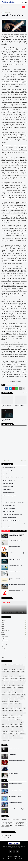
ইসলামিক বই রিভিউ (14, 678)
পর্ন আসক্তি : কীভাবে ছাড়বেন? (5, 420)
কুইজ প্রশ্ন (22, 683)
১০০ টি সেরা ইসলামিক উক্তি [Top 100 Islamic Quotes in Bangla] (17, 535)
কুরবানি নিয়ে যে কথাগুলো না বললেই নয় (17, 584)
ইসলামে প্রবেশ (22, 680)
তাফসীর (23, 694)
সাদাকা (22, 731)
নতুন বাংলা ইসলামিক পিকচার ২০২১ (16, 565)
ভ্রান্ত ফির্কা (14, 653)
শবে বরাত (7, 726)
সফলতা (20, 729)
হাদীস (10, 738)
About (9, 858)
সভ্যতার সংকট (4, 731)
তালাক (3, 696)
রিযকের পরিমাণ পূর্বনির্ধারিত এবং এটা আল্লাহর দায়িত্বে (13, 477)
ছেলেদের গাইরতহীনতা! (19, 405)
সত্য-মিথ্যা (9, 729)
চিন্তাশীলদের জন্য (14, 639)
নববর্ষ (23, 699)
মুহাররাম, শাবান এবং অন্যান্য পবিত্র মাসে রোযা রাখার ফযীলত (14, 524)
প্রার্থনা (11, 708)
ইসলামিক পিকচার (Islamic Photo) (16, 553)
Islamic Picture (19, 664)
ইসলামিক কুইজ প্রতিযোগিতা (14, 546)
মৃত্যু (3, 724)
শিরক (21, 726)
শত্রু (3, 726)
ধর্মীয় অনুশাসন (4, 699)
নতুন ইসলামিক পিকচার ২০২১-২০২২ (16, 572)
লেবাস (21, 724)
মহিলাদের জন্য (14, 655)
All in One (15, 858)
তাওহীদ (8, 694)
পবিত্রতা (11, 703)
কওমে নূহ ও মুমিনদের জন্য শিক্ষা (9, 480)
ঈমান (6, 683)
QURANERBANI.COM (6, 835)
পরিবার (15, 703)
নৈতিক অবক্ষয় (8, 12)
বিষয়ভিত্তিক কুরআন (15, 713)
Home (2, 12)
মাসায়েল (8, 717)
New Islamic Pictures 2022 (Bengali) (14, 612)
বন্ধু (24, 708)
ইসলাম (15, 676)
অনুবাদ (14, 622)
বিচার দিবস (11, 710)
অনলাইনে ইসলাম (15, 669)
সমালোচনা (17, 731)
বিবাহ (3, 713)
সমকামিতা (11, 731)
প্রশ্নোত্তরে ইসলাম (14, 651)
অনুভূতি (14, 624)
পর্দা (9, 706)
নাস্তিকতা (14, 647)
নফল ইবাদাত (18, 699)
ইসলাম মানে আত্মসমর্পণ (7, 471)
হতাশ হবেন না (4, 738)
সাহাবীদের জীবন (22, 733)
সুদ (2, 735)
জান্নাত (16, 690)
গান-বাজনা (9, 687)
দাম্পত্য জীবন (14, 696)
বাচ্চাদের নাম (4, 710)
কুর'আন (3, 685)
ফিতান (20, 708)
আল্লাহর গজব (4, 673)
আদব (14, 628)
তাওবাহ (3, 694)
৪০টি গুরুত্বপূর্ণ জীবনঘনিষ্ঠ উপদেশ (15, 802)
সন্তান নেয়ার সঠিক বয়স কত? (8, 527)
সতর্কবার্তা (4, 729)
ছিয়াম (11, 690)
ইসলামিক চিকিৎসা (5, 678)
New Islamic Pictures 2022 (9, 499)
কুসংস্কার (13, 685)
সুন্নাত (7, 735)
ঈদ (2, 683)
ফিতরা (16, 708)
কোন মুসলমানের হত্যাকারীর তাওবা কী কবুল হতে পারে (13, 502)
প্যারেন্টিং (19, 706)
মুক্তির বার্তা (18, 717)
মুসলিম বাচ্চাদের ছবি (5, 722)
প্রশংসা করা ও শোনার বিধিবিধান (9, 508)
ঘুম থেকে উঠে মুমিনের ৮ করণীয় (9, 505)
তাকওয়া (13, 694)
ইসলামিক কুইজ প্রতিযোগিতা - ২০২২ (16, 590)
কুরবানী (8, 685)
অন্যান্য (13, 671)
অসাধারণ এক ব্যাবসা (7, 489)
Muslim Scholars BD (19, 667)
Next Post (23, 460)
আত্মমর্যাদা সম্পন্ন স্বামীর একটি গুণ (15, 767)
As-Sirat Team (16, 856)
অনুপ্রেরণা (14, 620)
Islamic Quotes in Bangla (7, 667)
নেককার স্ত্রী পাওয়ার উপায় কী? (9, 492)
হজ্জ (18, 735)
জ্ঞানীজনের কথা (14, 641)
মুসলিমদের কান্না (14, 722)
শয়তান (13, 726)
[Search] (12, 7)
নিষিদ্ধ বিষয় (14, 649)
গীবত (14, 687)
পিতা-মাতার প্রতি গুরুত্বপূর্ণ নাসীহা (9, 496)
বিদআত (16, 710)
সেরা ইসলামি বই (12, 735)
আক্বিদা (14, 626)
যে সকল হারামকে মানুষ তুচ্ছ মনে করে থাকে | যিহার (12, 514)
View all (25, 392)
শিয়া (17, 726)
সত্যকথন (14, 657)
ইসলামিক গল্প (21, 676)
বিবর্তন (21, 710)
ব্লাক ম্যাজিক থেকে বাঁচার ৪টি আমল (9, 517)
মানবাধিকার (20, 715)
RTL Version (22, 858)
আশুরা (10, 673)
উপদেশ (14, 633)
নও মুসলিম (11, 699)
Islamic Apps (11, 664)
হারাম (21, 738)
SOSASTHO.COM (5, 837)
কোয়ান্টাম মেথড (20, 685)
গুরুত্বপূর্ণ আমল (14, 637)
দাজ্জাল (8, 696)
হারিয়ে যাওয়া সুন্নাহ (5, 740)
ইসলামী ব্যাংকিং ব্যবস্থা (14, 680)
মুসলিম (11, 719)
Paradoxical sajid (6, 669)
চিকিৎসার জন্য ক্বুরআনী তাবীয (8, 511)
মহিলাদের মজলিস (13, 715)
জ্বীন (21, 692)
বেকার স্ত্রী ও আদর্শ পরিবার (8, 486)
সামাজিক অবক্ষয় (5, 733)
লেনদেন (16, 724)
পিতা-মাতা (14, 706)
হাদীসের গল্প (16, 738)
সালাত (11, 733)
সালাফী (16, 733)
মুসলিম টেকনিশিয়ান (17, 719)
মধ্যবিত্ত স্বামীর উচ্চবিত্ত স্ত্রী (13, 773)
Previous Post (5, 460)
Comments (22, 531)
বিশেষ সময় (8, 713)
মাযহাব (3, 717)
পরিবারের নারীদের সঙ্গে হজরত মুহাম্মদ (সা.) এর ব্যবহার (17, 761)
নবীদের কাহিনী (14, 645)
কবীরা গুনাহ (17, 683)
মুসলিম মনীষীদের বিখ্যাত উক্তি (15, 559)
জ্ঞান (9, 692)
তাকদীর (18, 694)
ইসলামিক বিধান (22, 678)
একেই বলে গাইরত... (13, 754)
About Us (4, 664)
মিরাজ (13, 717)
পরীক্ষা (20, 703)
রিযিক (11, 724)
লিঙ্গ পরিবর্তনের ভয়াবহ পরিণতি (6, 406)
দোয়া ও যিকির (14, 643)
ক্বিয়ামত (14, 635)
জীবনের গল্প (4, 692)
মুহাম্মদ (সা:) (21, 722)
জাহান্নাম (20, 690)
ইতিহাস (11, 676)
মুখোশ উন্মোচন (4, 719)
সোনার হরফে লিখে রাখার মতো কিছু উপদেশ (17, 809)
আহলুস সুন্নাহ (16, 673)
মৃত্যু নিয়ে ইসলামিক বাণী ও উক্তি (15, 540)
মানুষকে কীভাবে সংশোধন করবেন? (9, 474)
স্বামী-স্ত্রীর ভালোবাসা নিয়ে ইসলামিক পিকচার (11, 521)
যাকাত (7, 724)
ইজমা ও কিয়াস (4, 676)
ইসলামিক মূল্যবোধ (14, 630)
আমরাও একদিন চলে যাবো (8, 483)
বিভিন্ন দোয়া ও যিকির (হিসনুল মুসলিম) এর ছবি (17, 579)
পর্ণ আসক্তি (14, 384)
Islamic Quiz (14, 531)
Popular (5, 531)
